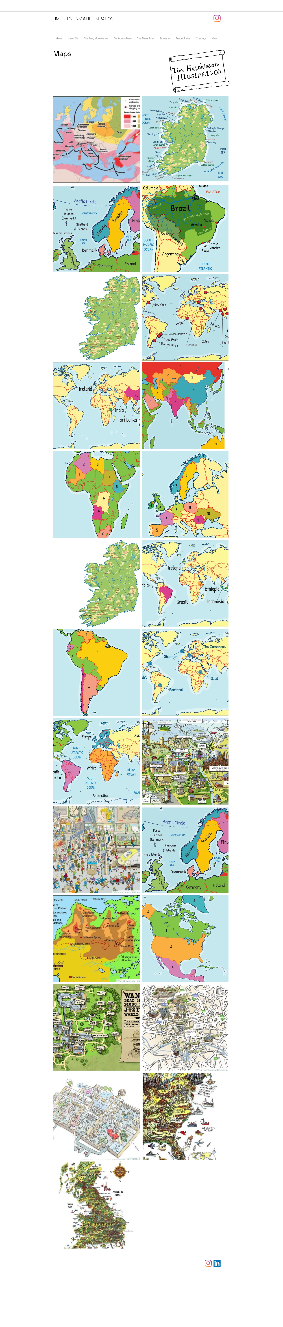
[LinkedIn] (217, 1263)
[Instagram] (217, 18)
